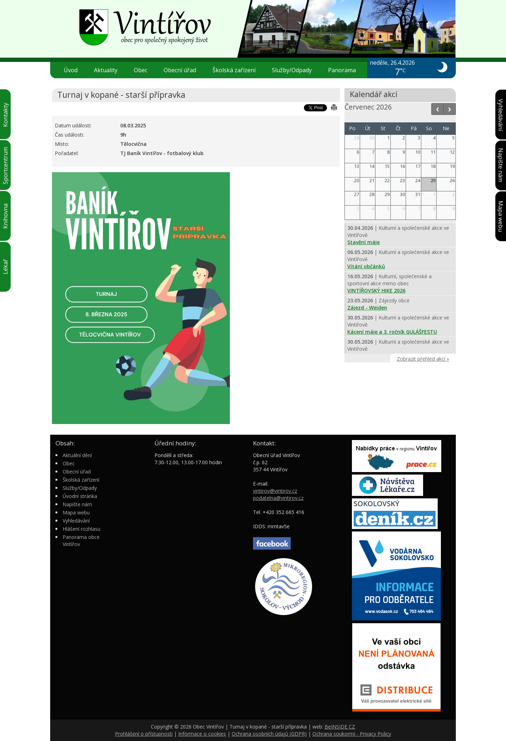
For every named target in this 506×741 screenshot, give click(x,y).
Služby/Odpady (294, 70)
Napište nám (77, 504)
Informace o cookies (202, 733)
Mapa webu (76, 512)
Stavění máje (363, 242)
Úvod (71, 70)
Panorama (342, 70)
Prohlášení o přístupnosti (144, 733)
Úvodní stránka (80, 496)
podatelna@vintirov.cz (278, 497)
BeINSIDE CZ (340, 726)
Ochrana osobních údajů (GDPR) (269, 733)
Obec (143, 70)
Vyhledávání (76, 520)
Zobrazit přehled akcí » (423, 358)
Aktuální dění (77, 455)
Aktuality (105, 70)
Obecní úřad (183, 70)
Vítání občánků (366, 266)
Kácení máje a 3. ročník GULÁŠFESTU (392, 331)
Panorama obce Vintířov (81, 540)
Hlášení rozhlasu (81, 528)
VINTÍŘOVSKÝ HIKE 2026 (376, 290)
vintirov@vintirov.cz (275, 490)
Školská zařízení (236, 70)
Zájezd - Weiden (367, 307)
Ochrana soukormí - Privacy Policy (351, 733)
